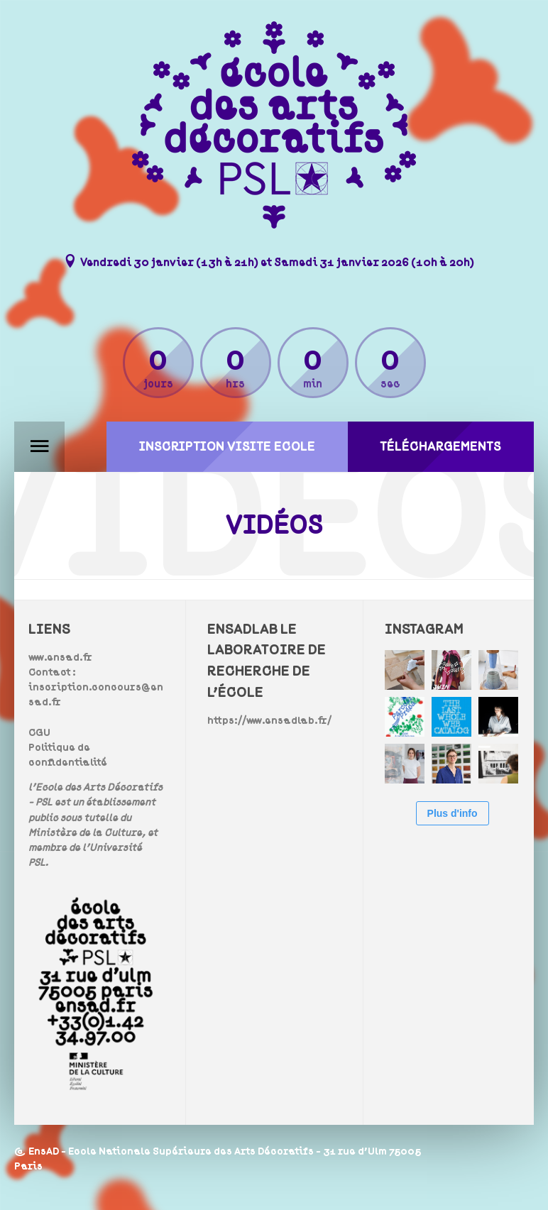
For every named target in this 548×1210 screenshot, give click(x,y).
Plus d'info (452, 813)
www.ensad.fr (60, 657)
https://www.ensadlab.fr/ (269, 720)
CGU (39, 732)
